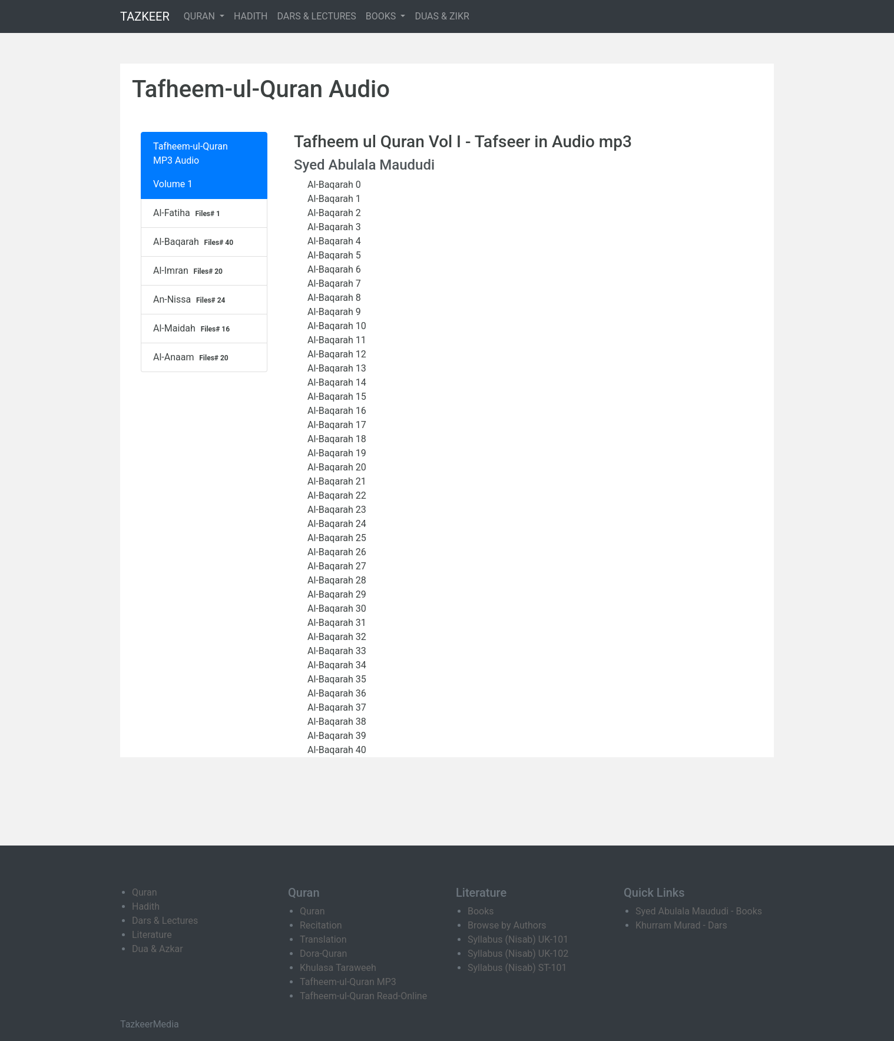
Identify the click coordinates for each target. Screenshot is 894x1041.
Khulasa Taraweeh (338, 967)
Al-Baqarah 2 (332, 212)
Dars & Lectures (165, 920)
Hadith (146, 906)
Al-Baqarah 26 (334, 552)
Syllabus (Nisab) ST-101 (517, 967)
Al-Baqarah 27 (334, 566)
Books (481, 911)
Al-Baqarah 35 (334, 679)
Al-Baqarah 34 (334, 665)
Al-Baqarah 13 (334, 368)
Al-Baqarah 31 (334, 622)
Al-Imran (189, 271)
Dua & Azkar (157, 948)
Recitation (321, 925)
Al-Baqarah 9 (332, 311)
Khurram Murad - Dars (681, 925)
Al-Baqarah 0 (332, 184)
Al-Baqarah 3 (332, 227)
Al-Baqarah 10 (334, 325)
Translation (323, 939)
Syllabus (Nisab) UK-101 (518, 939)
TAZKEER (145, 16)
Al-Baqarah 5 (332, 255)
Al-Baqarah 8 (332, 297)
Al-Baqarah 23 (334, 509)
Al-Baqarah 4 (332, 241)
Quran (144, 892)
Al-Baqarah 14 (334, 382)
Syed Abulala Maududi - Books (698, 911)
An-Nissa (190, 300)
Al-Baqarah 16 (334, 410)
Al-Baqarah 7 (332, 283)
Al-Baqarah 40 (334, 749)
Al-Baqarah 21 (334, 481)
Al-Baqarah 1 (332, 198)
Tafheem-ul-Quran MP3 (348, 981)
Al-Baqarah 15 (334, 396)
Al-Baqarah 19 (334, 453)
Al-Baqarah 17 (334, 424)
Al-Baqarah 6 (332, 269)
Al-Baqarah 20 (334, 467)
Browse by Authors (507, 925)
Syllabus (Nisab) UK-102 (518, 953)
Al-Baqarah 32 (334, 636)
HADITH (251, 16)
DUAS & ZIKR (442, 16)
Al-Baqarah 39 (334, 735)
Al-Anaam (192, 357)
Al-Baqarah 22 (334, 495)
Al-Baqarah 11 (334, 340)
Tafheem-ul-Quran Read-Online (363, 996)
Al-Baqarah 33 (334, 651)
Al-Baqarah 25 (334, 537)
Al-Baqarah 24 (334, 523)
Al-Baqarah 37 (334, 707)
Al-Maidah (193, 328)
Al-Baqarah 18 (334, 439)
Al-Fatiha (188, 213)
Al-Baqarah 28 (334, 580)
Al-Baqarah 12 (334, 354)
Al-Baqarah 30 (334, 608)
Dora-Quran (323, 953)
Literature (152, 934)
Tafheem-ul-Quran (190, 146)
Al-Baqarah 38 (334, 721)
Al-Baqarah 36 (334, 693)
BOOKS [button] (382, 16)
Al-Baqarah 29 (334, 594)
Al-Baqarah (194, 242)
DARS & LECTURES (316, 16)
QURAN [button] (200, 16)
